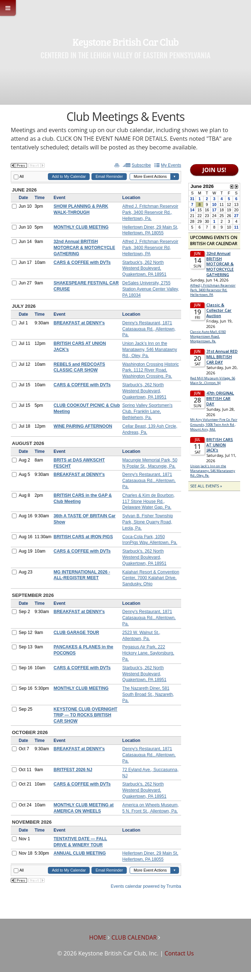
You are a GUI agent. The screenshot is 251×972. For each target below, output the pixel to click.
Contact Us (179, 953)
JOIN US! (214, 170)
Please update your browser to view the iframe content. (96, 526)
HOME (98, 937)
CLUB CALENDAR (134, 937)
